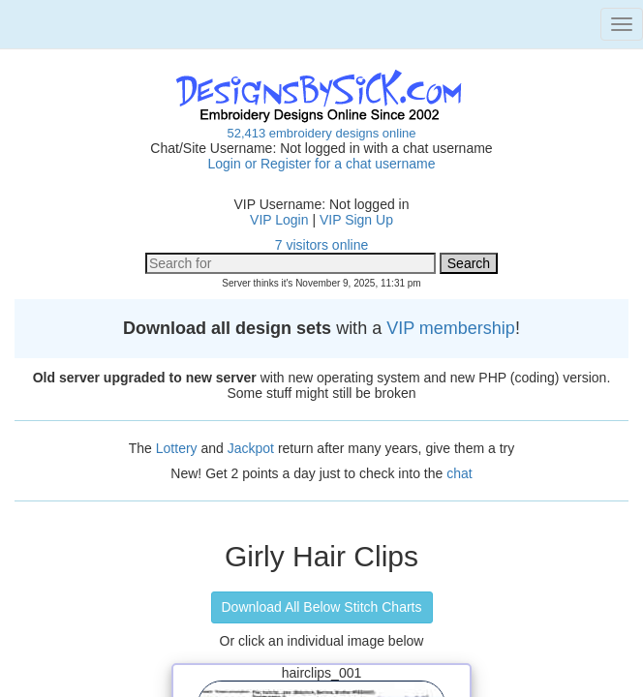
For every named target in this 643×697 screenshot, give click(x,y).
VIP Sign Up (356, 219)
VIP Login (279, 219)
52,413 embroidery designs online (321, 133)
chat (459, 473)
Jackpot (251, 448)
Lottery (177, 448)
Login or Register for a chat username (321, 163)
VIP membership (450, 328)
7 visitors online (322, 245)
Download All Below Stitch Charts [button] (322, 607)
